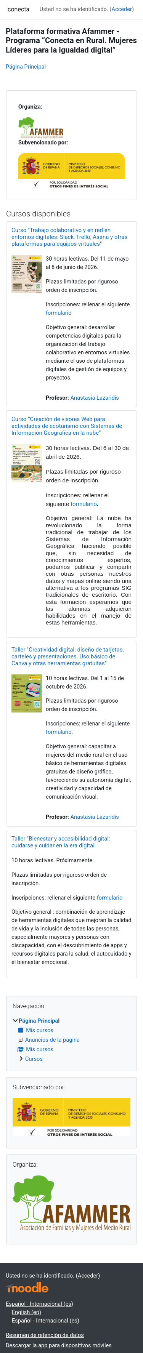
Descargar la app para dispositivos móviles (59, 1345)
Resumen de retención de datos (45, 1335)
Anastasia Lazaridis (95, 397)
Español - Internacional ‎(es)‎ (39, 1303)
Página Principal (26, 66)
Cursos (34, 1058)
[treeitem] (71, 1040)
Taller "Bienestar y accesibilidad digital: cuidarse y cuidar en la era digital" (60, 842)
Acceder (121, 9)
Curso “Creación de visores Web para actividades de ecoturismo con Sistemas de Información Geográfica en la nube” (66, 426)
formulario (59, 312)
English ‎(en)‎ (26, 1312)
